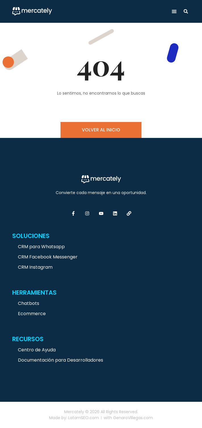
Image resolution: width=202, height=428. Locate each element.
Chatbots (28, 303)
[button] (174, 11)
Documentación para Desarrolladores (60, 360)
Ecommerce (32, 313)
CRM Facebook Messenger (48, 257)
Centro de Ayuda (37, 350)
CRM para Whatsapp (41, 246)
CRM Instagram (35, 267)
